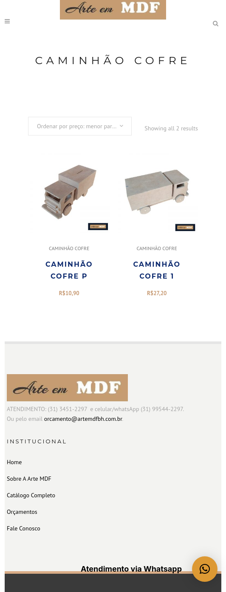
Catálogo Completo (31, 495)
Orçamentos (22, 512)
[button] (205, 569)
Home (14, 462)
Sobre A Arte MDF (29, 478)
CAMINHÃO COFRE (69, 248)
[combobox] (80, 126)
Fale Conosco (23, 528)
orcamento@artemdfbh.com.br (83, 419)
